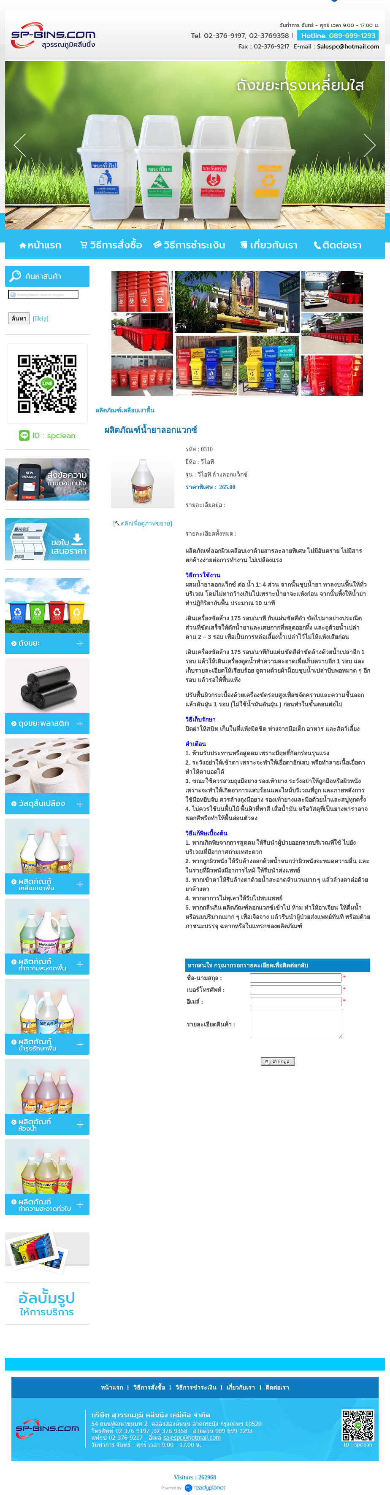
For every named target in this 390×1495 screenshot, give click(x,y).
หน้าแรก (113, 1388)
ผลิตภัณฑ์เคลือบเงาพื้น (125, 410)
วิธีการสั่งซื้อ (149, 1388)
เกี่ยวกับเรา (241, 1388)
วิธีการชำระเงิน (196, 1388)
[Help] (41, 318)
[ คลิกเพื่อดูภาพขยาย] (142, 523)
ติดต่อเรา (277, 1388)
